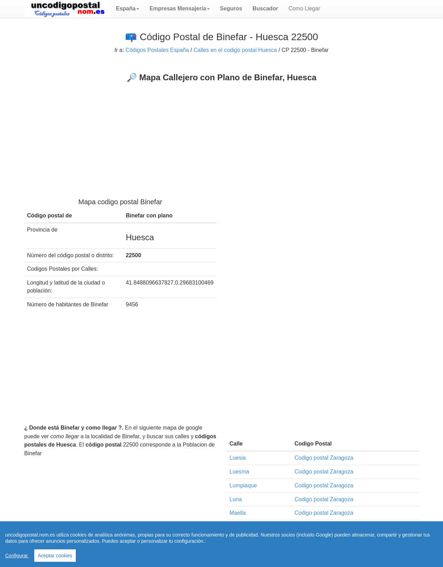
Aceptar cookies (55, 555)
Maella (237, 513)
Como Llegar (304, 8)
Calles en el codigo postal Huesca (235, 50)
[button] (127, 8)
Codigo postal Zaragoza (324, 458)
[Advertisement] (221, 134)
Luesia (237, 458)
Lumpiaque (243, 485)
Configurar (17, 555)
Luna (235, 499)
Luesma (239, 472)
